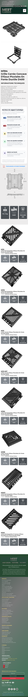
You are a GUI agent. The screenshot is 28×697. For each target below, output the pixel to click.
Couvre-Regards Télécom (6, 602)
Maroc (5, 667)
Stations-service (5, 601)
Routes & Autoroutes (5, 598)
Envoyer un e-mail (13, 658)
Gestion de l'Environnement (7, 637)
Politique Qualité (5, 620)
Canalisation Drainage (6, 583)
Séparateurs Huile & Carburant (7, 593)
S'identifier (11, 1)
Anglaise (6, 664)
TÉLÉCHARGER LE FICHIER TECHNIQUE (14, 166)
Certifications (4, 621)
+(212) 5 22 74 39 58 (6, 657)
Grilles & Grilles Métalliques (7, 588)
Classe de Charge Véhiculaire (7, 604)
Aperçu (3, 646)
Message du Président (6, 650)
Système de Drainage (6, 633)
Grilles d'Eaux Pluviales (6, 582)
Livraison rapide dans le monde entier (9, 642)
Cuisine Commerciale (6, 589)
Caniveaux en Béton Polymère (7, 611)
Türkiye (5, 666)
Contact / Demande (5, 628)
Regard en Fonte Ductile (6, 610)
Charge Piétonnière (5, 603)
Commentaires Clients (6, 622)
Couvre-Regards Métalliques (7, 587)
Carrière (3, 652)
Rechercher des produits (7, 3)
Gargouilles (4, 592)
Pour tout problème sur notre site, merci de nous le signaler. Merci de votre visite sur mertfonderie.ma (13, 694)
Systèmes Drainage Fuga (6, 586)
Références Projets (5, 626)
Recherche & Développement (7, 641)
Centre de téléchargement (8, 4)
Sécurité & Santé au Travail (7, 640)
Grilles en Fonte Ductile (6, 612)
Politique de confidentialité (7, 685)
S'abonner (13, 673)
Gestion (3, 651)
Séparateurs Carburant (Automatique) (9, 595)
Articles (3, 653)
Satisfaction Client (5, 619)
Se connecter (13, 678)
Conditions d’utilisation (6, 684)
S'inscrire (5, 1)
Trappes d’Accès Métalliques (7, 613)
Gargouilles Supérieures (6, 632)
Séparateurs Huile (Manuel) (7, 594)
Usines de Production (6, 647)
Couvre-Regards (5, 581)
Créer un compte (13, 675)
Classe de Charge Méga (6, 606)
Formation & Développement (7, 638)
